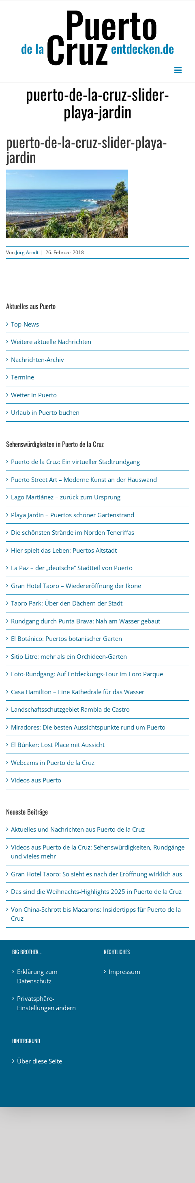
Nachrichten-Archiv (37, 359)
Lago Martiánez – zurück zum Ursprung (65, 497)
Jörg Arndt (27, 252)
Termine (22, 377)
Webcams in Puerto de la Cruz (52, 762)
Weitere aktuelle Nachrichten (51, 342)
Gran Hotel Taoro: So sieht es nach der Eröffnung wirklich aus (96, 874)
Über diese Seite (39, 1061)
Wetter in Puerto (34, 395)
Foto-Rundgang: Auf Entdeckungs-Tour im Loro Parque (87, 674)
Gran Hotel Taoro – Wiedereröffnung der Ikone (76, 586)
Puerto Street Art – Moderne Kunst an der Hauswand (84, 479)
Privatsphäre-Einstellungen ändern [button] (46, 1003)
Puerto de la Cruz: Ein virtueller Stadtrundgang (75, 462)
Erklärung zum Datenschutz (37, 976)
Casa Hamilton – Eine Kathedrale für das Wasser (77, 692)
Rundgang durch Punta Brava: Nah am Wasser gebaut (85, 621)
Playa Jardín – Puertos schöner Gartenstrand (72, 515)
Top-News (25, 324)
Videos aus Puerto (36, 780)
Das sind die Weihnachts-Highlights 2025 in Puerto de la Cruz (96, 891)
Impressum (124, 971)
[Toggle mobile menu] (178, 70)
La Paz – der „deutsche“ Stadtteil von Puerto (72, 568)
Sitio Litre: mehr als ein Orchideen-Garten (69, 656)
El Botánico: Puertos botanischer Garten (66, 638)
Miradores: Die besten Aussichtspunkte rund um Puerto (88, 727)
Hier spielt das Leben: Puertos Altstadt (64, 550)
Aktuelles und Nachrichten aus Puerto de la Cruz (78, 829)
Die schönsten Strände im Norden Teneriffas (72, 532)
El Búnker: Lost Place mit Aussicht (58, 745)
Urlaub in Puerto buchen (45, 412)
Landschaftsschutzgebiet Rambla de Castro (70, 709)
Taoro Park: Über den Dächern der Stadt (66, 603)
